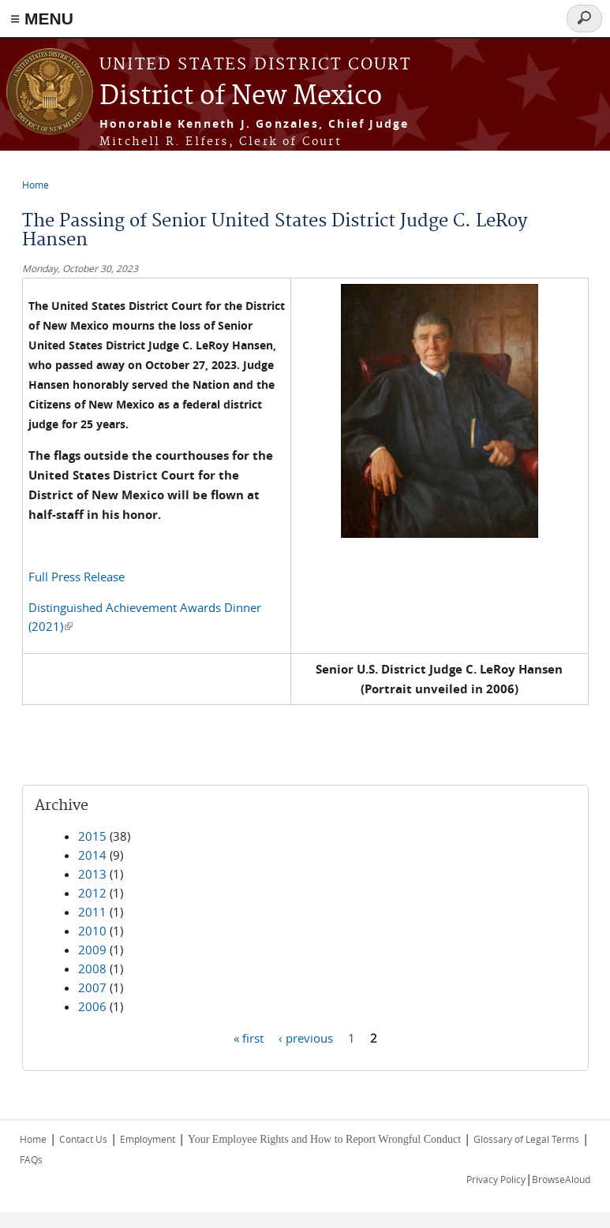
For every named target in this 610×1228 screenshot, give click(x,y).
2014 (92, 855)
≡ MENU (41, 18)
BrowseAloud (561, 1179)
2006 (92, 1006)
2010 (92, 931)
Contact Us (83, 1139)
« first (249, 1037)
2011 (92, 912)
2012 (92, 893)
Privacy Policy (496, 1179)
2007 (92, 987)
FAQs (31, 1159)
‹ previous (306, 1037)
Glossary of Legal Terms (526, 1139)
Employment (147, 1139)
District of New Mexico (240, 96)
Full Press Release (76, 576)
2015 (92, 836)
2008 (92, 968)
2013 (92, 874)
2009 (92, 949)
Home (35, 184)
